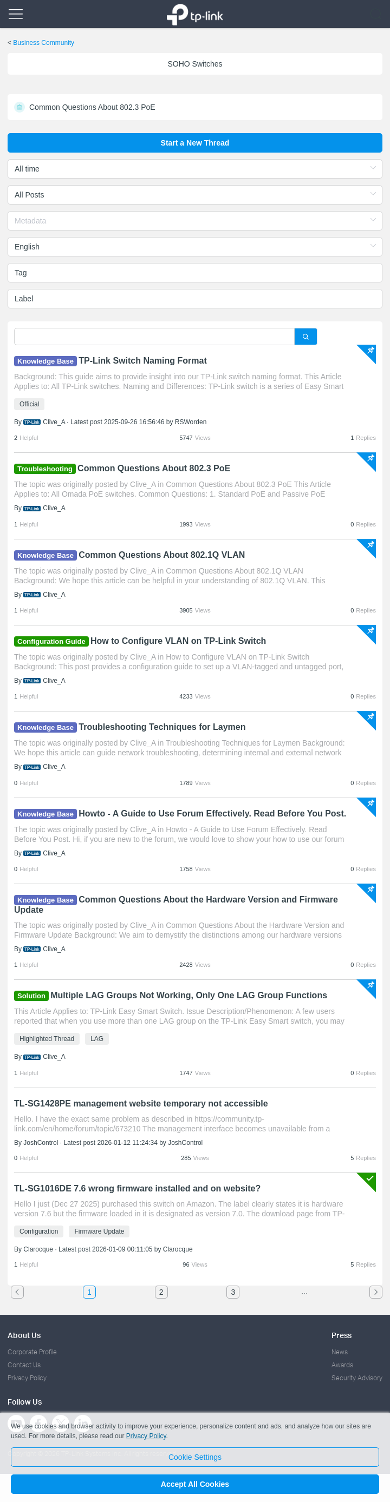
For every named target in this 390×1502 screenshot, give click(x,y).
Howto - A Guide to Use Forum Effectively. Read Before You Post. (212, 813)
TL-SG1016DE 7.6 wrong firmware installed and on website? (137, 1188)
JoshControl (40, 1143)
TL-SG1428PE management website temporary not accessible (141, 1103)
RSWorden (190, 422)
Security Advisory (357, 1378)
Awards (342, 1365)
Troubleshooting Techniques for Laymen (162, 727)
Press (342, 1335)
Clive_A (54, 422)
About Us (24, 1335)
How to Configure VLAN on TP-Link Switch (178, 640)
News (340, 1352)
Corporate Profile (32, 1352)
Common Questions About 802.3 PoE (153, 468)
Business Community (43, 43)
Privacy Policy (27, 1378)
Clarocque (38, 1249)
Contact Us (24, 1365)
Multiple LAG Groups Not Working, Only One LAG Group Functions (188, 995)
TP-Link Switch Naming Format (142, 360)
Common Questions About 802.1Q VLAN (162, 554)
